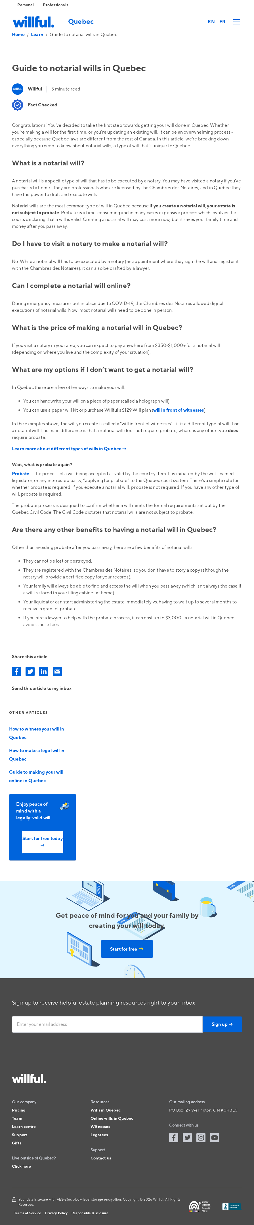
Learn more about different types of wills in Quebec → (69, 449)
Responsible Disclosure (90, 1213)
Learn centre (24, 1126)
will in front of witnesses (178, 410)
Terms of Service (27, 1213)
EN (211, 22)
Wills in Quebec (106, 1110)
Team (17, 1118)
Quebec (81, 21)
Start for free (127, 949)
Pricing (18, 1110)
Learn (37, 34)
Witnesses (100, 1126)
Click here (21, 1166)
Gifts (16, 1143)
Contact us (101, 1158)
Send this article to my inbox (42, 688)
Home (18, 34)
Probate (20, 474)
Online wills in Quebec (112, 1118)
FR (222, 22)
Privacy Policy (56, 1213)
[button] (235, 22)
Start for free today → (42, 842)
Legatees (99, 1135)
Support (19, 1135)
